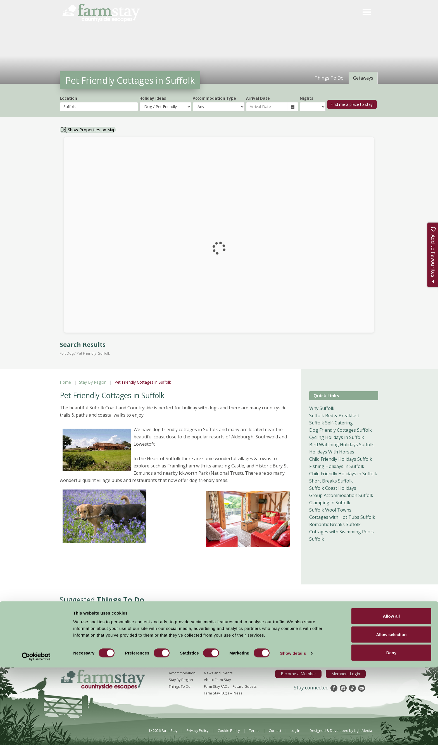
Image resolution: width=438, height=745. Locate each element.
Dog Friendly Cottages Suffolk (340, 430)
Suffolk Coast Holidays (332, 488)
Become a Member (303, 673)
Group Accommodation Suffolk (341, 495)
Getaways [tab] (363, 78)
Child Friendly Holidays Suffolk (340, 459)
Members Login (347, 673)
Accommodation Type (214, 98)
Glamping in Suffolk (329, 503)
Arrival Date (258, 98)
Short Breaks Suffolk (331, 481)
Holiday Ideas (152, 98)
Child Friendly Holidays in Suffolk (343, 474)
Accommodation (182, 672)
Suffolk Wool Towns (330, 510)
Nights (306, 98)
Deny (391, 730)
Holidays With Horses (331, 452)
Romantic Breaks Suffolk (335, 524)
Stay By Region (92, 382)
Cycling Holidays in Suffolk (336, 437)
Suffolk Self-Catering (331, 423)
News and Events (218, 672)
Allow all (391, 693)
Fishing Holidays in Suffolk (336, 466)
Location (68, 98)
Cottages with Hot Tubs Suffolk (342, 517)
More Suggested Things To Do (219, 624)
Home (65, 382)
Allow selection (391, 712)
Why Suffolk (321, 408)
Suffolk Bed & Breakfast (334, 415)
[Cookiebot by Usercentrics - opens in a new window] (36, 734)
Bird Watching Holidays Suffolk (341, 444)
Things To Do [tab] (329, 78)
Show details (293, 730)
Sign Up (397, 648)
